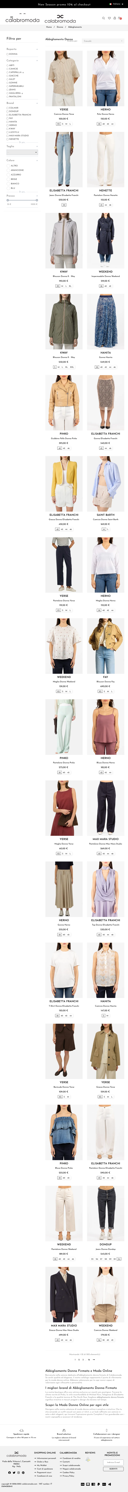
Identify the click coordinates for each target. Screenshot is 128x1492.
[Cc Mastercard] (87, 1484)
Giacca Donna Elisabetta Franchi (64, 520)
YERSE (64, 110)
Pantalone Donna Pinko (64, 763)
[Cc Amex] (93, 1484)
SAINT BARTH (105, 515)
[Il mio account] (115, 18)
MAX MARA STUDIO (106, 839)
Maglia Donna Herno (106, 601)
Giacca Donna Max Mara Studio (64, 1330)
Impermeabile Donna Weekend (106, 276)
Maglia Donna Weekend (64, 682)
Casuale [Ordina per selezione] (104, 41)
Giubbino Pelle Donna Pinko (64, 438)
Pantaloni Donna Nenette (106, 195)
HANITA (106, 353)
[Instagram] (18, 1472)
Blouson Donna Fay (106, 682)
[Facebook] (9, 1472)
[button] (104, 18)
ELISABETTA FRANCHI (64, 191)
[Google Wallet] (109, 1484)
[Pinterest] (23, 1472)
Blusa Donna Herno (106, 763)
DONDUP (106, 1244)
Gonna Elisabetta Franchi (105, 438)
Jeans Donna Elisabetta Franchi (63, 195)
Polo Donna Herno (105, 114)
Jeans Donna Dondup (106, 1249)
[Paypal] (98, 1484)
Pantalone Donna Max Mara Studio (105, 844)
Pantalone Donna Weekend (63, 1249)
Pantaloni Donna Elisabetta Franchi (105, 1168)
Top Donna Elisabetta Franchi (105, 925)
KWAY (64, 272)
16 (89, 1360)
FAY (105, 677)
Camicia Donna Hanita (105, 1006)
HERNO (106, 110)
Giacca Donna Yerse (105, 1087)
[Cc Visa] (82, 1484)
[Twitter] (14, 1472)
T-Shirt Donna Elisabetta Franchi (64, 1006)
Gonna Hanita (105, 357)
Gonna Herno (64, 925)
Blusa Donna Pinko (64, 1168)
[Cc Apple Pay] (104, 1484)
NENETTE (105, 191)
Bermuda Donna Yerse (64, 1087)
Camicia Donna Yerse (64, 114)
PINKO (64, 434)
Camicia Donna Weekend (105, 1330)
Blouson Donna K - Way (64, 276)
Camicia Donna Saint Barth (105, 520)
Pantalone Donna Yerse (64, 601)
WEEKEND (106, 272)
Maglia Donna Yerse (63, 844)
